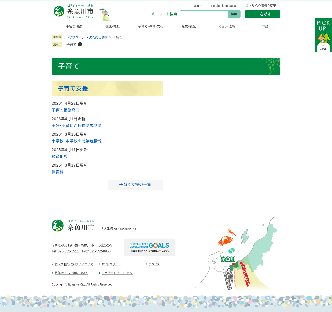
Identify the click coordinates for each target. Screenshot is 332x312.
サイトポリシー (111, 264)
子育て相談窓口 (66, 110)
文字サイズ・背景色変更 (261, 5)
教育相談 (60, 157)
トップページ (75, 37)
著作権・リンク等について (71, 273)
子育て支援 (73, 88)
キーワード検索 (164, 14)
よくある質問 (98, 37)
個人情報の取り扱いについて (74, 264)
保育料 (58, 172)
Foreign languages (223, 5)
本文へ (198, 5)
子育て (71, 44)
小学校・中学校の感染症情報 (77, 141)
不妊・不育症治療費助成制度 (77, 126)
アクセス (154, 264)
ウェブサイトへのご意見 (117, 273)
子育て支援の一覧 (135, 184)
